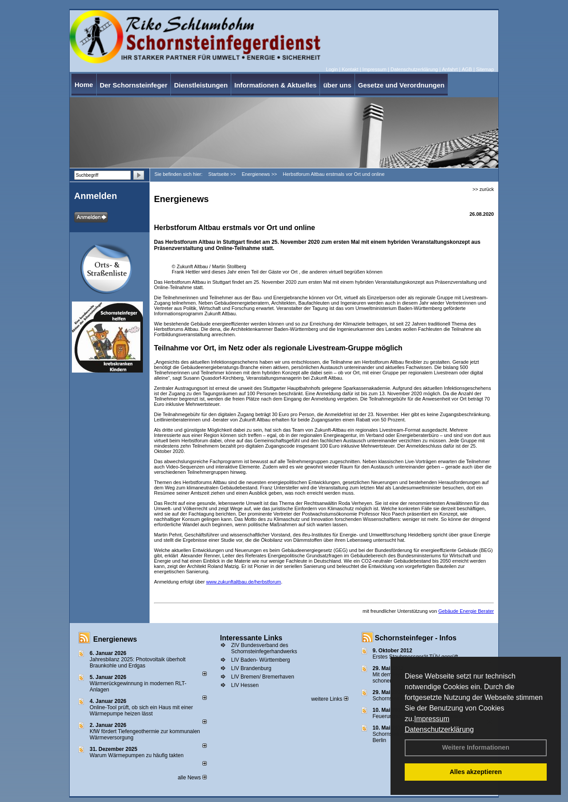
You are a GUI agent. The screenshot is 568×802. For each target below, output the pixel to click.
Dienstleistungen (201, 85)
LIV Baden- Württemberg (260, 660)
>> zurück (483, 189)
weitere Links (329, 699)
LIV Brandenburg (251, 668)
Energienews (115, 639)
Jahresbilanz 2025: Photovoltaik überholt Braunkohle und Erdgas (137, 662)
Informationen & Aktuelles (275, 85)
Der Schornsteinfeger (134, 85)
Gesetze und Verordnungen (401, 85)
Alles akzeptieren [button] (476, 771)
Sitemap (485, 69)
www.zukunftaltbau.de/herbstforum (243, 581)
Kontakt (350, 69)
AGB (467, 69)
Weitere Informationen (475, 747)
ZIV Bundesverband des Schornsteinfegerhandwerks (264, 648)
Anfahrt (450, 69)
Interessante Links (251, 638)
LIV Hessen (245, 685)
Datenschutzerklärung (439, 729)
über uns (337, 85)
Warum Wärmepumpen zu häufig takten (137, 755)
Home (84, 84)
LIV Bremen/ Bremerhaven (262, 677)
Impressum (431, 719)
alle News (192, 777)
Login (332, 69)
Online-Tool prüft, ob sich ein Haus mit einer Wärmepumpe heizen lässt (141, 710)
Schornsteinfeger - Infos (416, 638)
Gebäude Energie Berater (466, 611)
